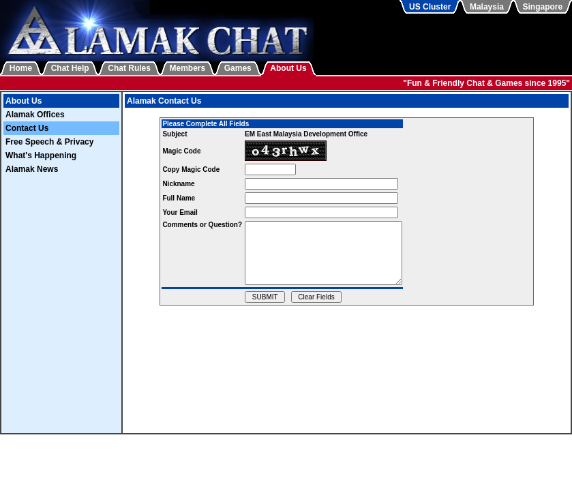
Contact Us (26, 128)
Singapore (543, 7)
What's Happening (40, 155)
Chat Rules (129, 68)
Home (21, 68)
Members (188, 68)
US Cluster (430, 7)
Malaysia (487, 7)
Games (238, 68)
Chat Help (70, 68)
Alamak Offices (35, 114)
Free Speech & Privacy (49, 142)
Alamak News (31, 169)
